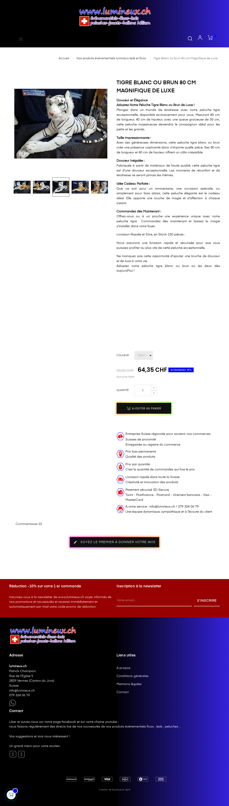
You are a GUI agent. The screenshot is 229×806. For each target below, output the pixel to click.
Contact (123, 692)
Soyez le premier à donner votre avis (114, 542)
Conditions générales (132, 676)
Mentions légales (129, 684)
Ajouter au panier (144, 408)
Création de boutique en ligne (114, 790)
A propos (123, 668)
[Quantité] (142, 390)
